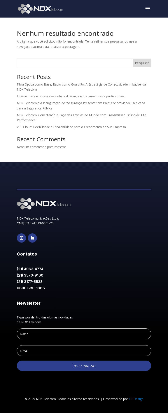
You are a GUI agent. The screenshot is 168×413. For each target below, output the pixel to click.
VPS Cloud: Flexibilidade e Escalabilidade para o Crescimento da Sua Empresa (71, 127)
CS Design (136, 399)
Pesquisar (142, 63)
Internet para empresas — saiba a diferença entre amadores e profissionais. (71, 96)
